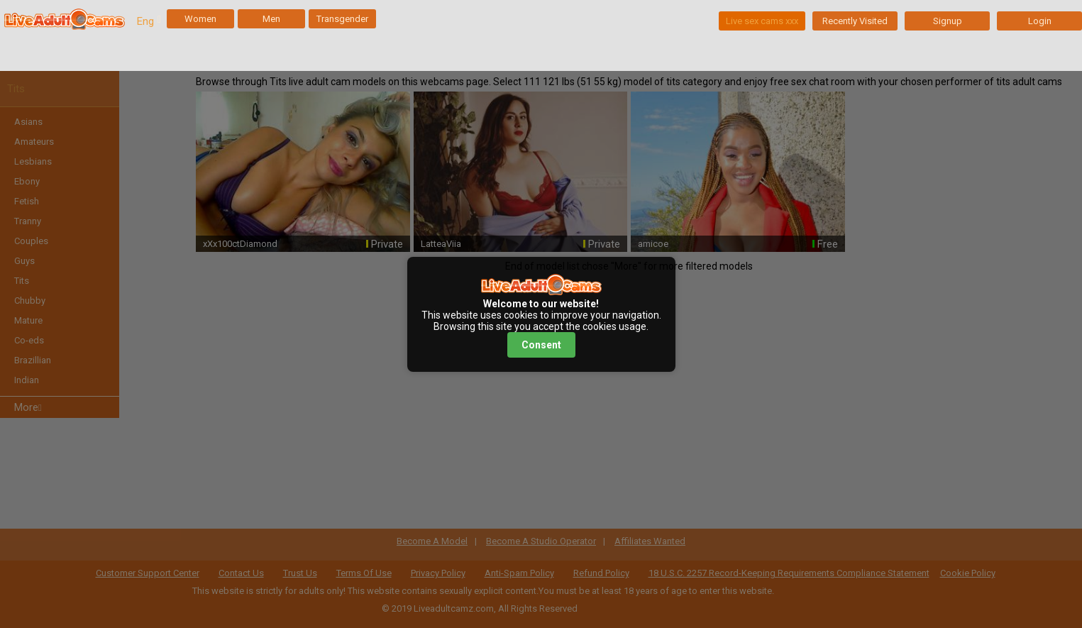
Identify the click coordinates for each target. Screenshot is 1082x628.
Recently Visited (855, 21)
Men (271, 18)
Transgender (342, 18)
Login (1039, 21)
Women (200, 18)
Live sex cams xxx (762, 21)
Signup (947, 21)
